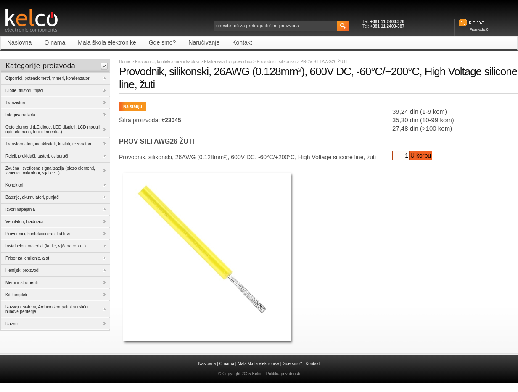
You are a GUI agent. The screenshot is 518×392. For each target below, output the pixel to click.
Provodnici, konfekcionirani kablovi (167, 61)
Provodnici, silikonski (277, 61)
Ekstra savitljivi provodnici (228, 61)
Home (124, 61)
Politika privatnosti (283, 373)
